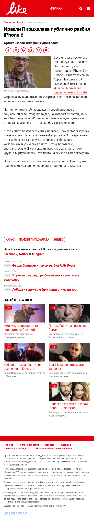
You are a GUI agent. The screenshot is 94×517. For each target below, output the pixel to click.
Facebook (10, 254)
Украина (56, 8)
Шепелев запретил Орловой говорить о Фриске (68, 406)
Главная (8, 22)
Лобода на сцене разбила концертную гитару (40, 289)
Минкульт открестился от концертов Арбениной (21, 327)
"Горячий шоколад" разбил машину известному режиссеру (41, 277)
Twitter (23, 254)
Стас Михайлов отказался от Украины (68, 366)
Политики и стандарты (17, 448)
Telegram (38, 254)
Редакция (65, 444)
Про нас (8, 444)
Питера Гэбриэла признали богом (67, 327)
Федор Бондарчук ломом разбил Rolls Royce (39, 265)
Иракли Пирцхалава (34, 239)
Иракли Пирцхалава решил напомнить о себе (70, 90)
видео (58, 239)
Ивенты (49, 444)
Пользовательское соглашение (54, 448)
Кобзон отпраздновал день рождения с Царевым (22, 366)
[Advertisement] (31, 405)
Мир (18, 22)
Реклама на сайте (29, 444)
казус (10, 239)
